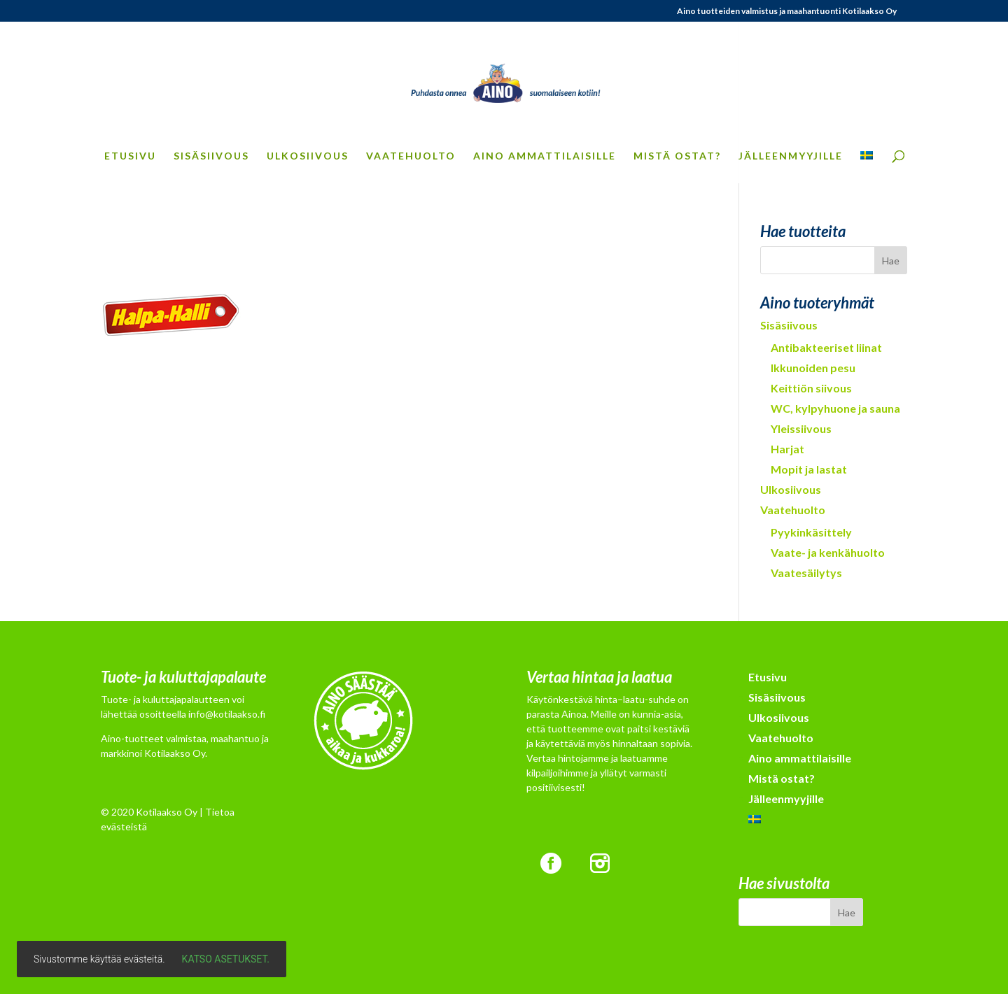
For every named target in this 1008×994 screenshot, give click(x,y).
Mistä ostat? (677, 156)
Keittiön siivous (811, 388)
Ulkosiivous (308, 156)
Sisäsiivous (211, 156)
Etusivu (130, 156)
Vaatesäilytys (806, 572)
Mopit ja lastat (809, 469)
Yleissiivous (801, 428)
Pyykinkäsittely (811, 532)
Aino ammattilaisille (544, 156)
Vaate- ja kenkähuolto (828, 552)
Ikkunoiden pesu (813, 367)
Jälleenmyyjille (790, 156)
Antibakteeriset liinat (826, 347)
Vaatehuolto (411, 156)
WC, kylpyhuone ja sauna (835, 408)
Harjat (787, 448)
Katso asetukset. (226, 959)
